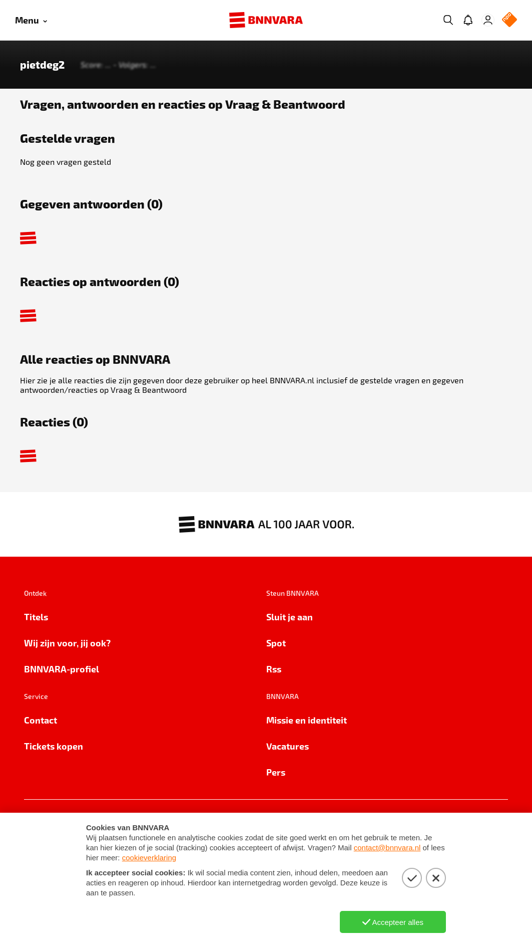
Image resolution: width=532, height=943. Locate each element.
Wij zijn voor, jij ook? (67, 642)
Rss (273, 668)
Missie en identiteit (306, 720)
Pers (275, 772)
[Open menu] (31, 20)
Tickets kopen (53, 746)
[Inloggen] (488, 20)
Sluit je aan (289, 616)
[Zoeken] (448, 20)
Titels (36, 616)
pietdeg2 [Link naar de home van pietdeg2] (42, 65)
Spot (276, 642)
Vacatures (287, 746)
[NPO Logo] (509, 20)
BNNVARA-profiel (61, 668)
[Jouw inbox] (468, 20)
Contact (40, 720)
